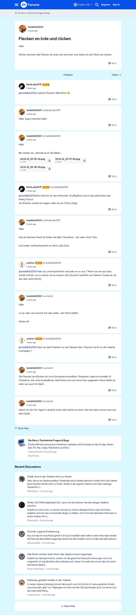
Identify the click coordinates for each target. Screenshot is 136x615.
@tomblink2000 (28, 93)
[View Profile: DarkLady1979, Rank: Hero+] (22, 86)
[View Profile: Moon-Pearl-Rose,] (22, 557)
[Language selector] (83, 5)
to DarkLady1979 (51, 110)
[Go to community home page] (30, 5)
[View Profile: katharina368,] (22, 534)
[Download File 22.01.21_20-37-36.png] (84, 160)
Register (105, 4)
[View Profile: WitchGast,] (22, 479)
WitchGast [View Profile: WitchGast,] (32, 491)
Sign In (116, 4)
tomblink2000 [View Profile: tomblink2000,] (35, 27)
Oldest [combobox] (116, 75)
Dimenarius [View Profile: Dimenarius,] (32, 520)
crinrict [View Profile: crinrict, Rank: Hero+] (30, 263)
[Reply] (112, 63)
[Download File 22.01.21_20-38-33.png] (49, 168)
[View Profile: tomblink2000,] (22, 29)
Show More (22, 428)
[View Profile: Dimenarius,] (22, 505)
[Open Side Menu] (16, 4)
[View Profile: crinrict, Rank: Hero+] (22, 265)
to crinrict (47, 296)
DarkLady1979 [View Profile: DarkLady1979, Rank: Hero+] (34, 84)
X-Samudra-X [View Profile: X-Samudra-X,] (33, 594)
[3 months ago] (45, 491)
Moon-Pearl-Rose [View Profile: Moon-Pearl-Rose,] (35, 568)
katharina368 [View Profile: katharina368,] (33, 543)
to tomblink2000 (51, 136)
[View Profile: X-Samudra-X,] (22, 582)
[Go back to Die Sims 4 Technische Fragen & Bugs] (73, 440)
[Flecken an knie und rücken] (37, 88)
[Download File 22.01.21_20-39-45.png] (49, 160)
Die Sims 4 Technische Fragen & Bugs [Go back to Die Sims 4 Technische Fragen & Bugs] (32, 13)
